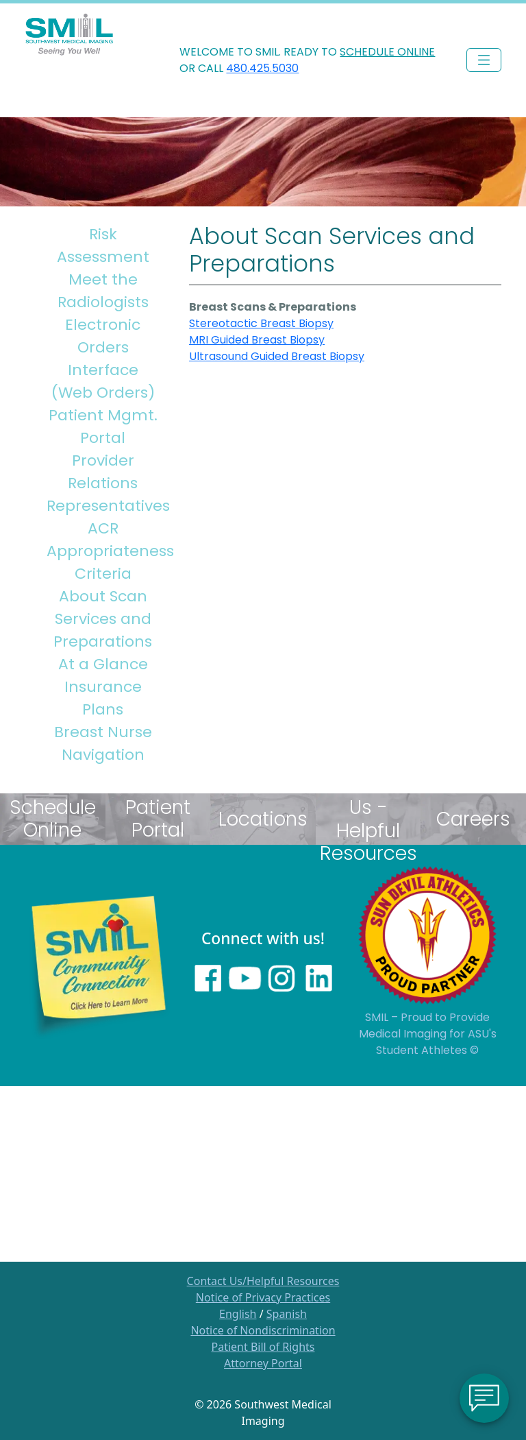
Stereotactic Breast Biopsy (261, 323)
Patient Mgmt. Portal (103, 426)
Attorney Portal (263, 1363)
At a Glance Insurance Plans (103, 686)
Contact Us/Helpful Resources (263, 1280)
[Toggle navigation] (483, 60)
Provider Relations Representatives (106, 483)
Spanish (286, 1313)
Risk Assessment (103, 245)
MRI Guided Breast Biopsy (257, 340)
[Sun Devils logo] (427, 934)
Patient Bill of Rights (263, 1346)
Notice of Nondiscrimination (262, 1330)
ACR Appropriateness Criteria (106, 551)
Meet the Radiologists (103, 291)
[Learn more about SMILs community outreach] (99, 964)
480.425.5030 (262, 68)
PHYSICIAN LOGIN (463, 17)
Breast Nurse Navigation (103, 743)
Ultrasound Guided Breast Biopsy (276, 356)
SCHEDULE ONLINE (387, 52)
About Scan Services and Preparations (102, 619)
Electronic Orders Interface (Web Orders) (103, 358)
